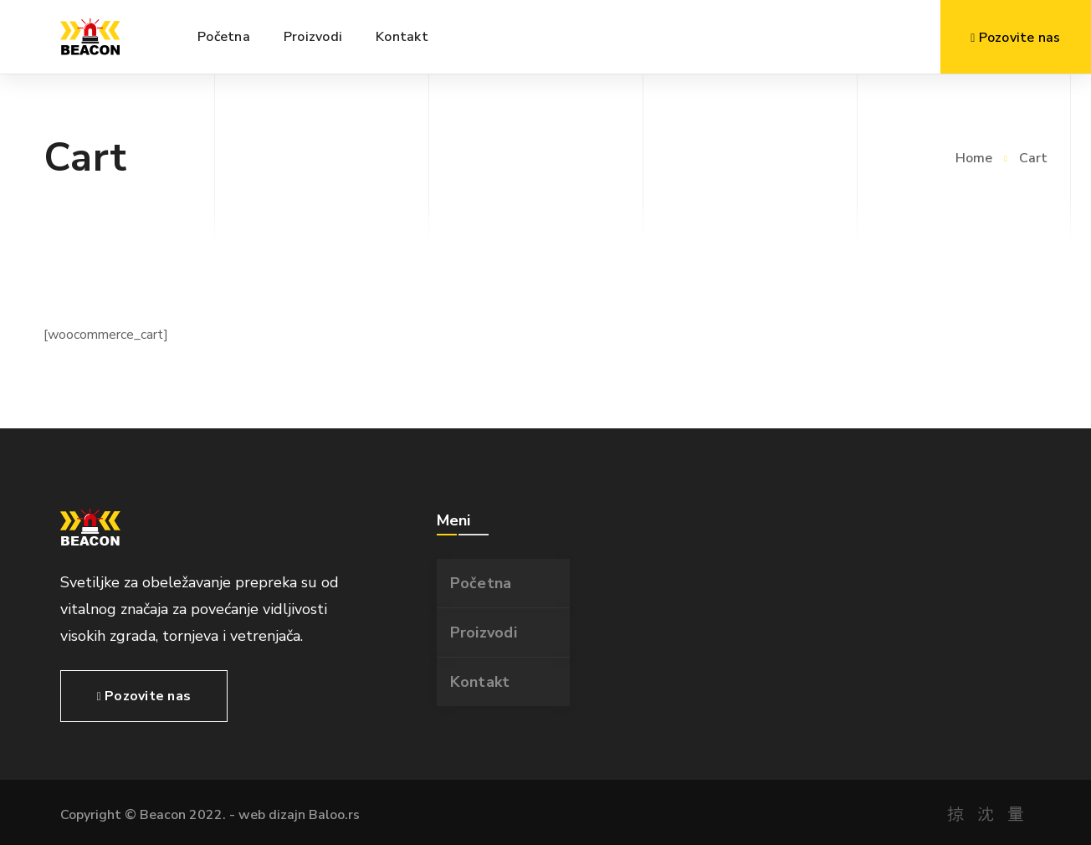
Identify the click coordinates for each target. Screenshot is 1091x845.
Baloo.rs (334, 815)
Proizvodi (483, 632)
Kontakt (480, 682)
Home (973, 158)
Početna (481, 583)
